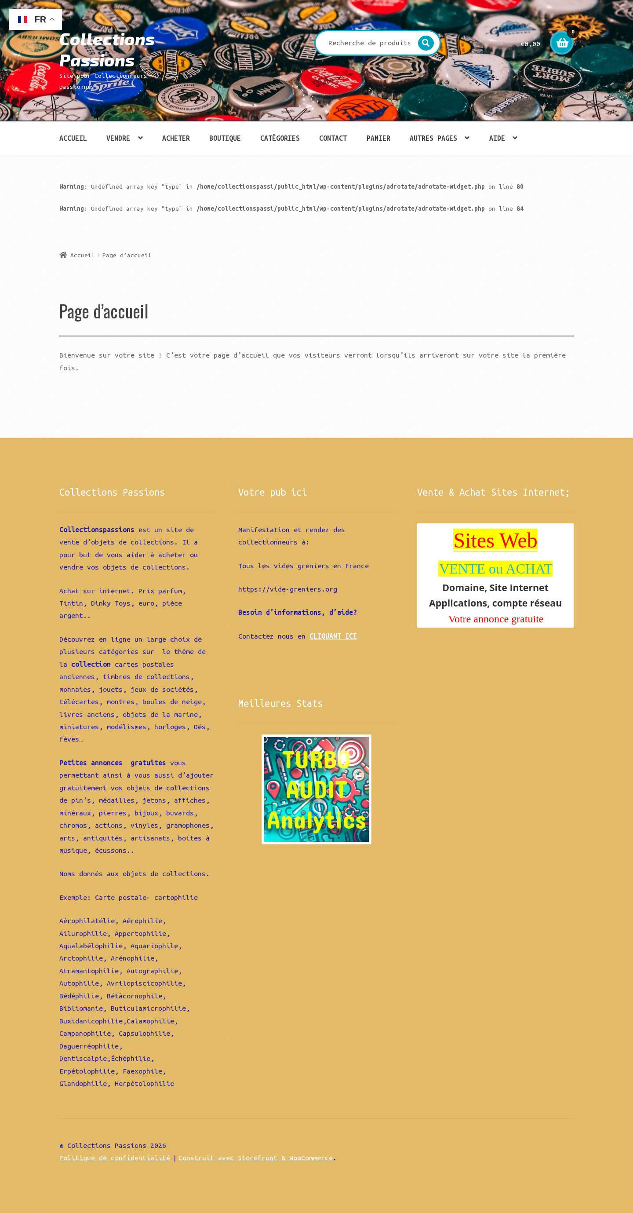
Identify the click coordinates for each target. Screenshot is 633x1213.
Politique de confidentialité (114, 1158)
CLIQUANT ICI (333, 636)
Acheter (176, 138)
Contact (333, 138)
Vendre (118, 138)
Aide (497, 138)
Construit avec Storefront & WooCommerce (255, 1158)
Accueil (73, 138)
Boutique (225, 138)
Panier (378, 138)
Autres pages (433, 138)
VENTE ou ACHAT (496, 569)
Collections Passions (107, 49)
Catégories (280, 138)
